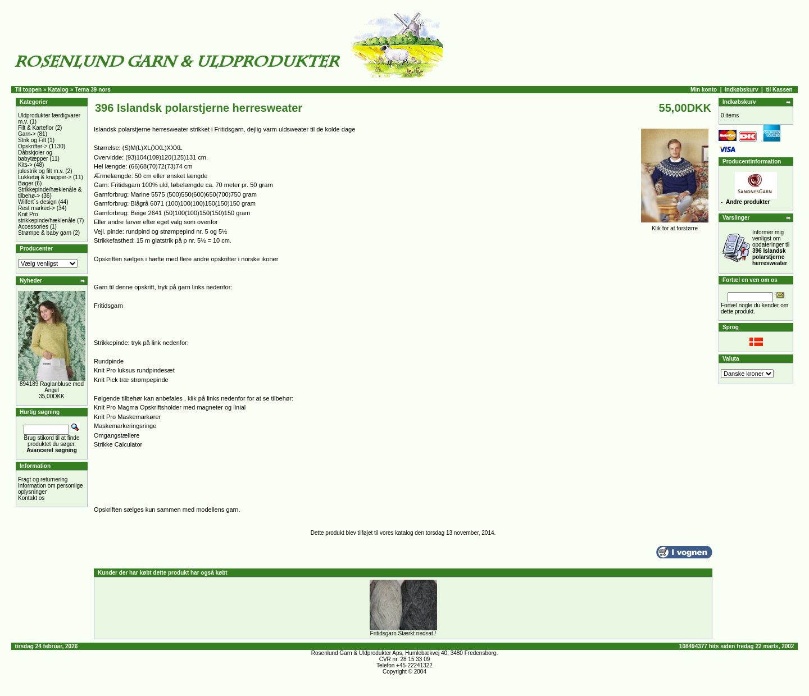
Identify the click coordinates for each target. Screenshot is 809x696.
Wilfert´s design (37, 202)
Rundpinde (109, 361)
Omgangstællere (116, 435)
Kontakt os (31, 498)
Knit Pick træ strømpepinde (131, 379)
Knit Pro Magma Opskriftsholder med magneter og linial (170, 407)
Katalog (58, 90)
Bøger (25, 183)
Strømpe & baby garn (44, 233)
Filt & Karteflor (35, 128)
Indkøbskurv (741, 90)
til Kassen (779, 90)
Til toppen (28, 90)
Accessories (33, 227)
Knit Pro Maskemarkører (127, 416)
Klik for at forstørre (674, 225)
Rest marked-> (36, 208)
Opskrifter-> (33, 146)
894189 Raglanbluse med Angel (52, 387)
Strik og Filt (32, 140)
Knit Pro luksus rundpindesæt (134, 370)
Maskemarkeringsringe (125, 425)
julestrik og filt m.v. (41, 171)
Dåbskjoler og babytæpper (35, 155)
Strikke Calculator (118, 444)
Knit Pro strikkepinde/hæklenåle (46, 217)
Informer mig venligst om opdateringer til (770, 247)
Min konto (703, 90)
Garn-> (26, 134)
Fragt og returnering (42, 479)
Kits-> (25, 165)
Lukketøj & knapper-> (44, 177)
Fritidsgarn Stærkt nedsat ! (403, 633)
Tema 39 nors (93, 90)
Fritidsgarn (108, 305)
